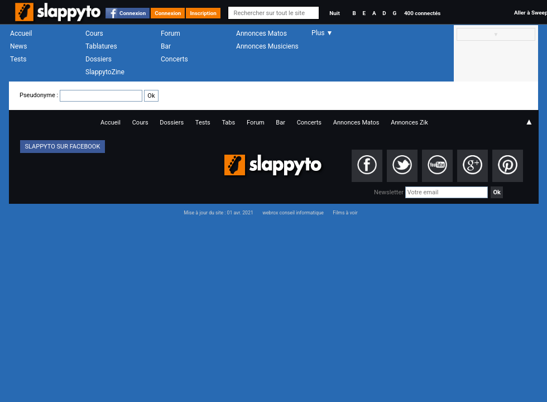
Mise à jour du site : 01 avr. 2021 (218, 213)
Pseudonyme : (89, 95)
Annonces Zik (409, 122)
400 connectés (422, 13)
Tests (18, 59)
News (18, 46)
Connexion (132, 13)
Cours (94, 33)
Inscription (203, 13)
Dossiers (98, 59)
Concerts (174, 59)
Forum (170, 33)
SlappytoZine (104, 72)
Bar (166, 46)
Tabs (228, 122)
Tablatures (101, 46)
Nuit (334, 13)
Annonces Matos (261, 33)
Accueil (21, 33)
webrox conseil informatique (293, 213)
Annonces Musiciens (267, 46)
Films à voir (345, 213)
